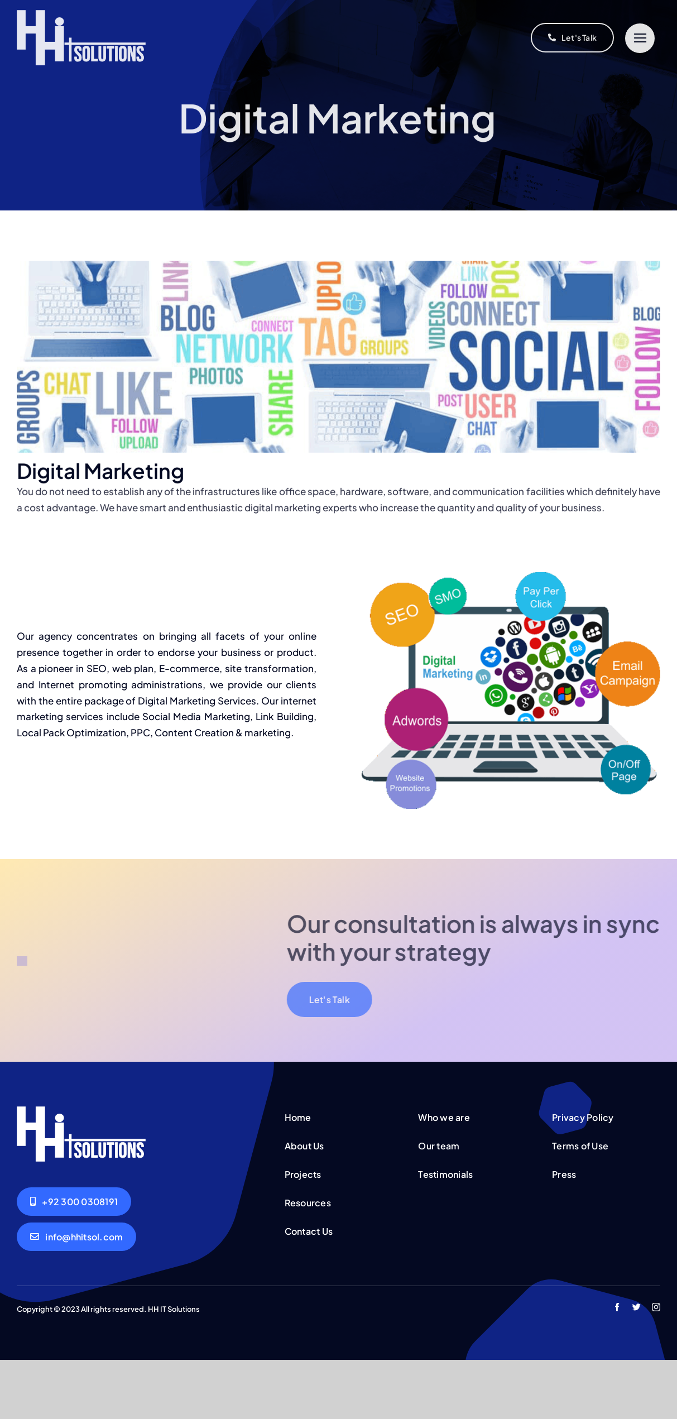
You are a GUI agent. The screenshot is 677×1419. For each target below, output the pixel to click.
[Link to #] (640, 38)
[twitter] (636, 1366)
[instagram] (656, 1366)
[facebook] (617, 1366)
